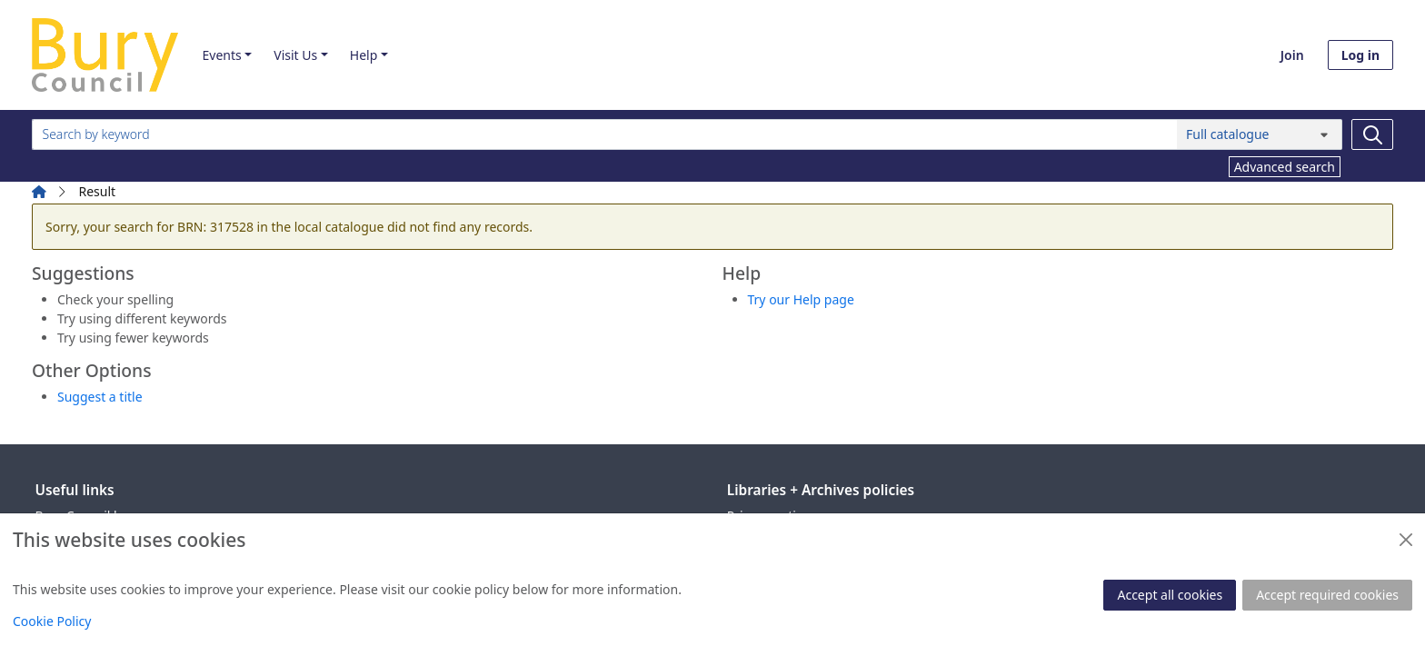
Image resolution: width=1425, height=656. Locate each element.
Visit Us (295, 55)
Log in (1360, 55)
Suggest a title (100, 396)
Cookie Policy (52, 621)
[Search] (1372, 134)
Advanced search (1284, 166)
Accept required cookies (1327, 594)
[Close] (1406, 539)
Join (1292, 55)
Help (364, 55)
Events (221, 55)
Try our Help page (801, 299)
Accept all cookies (1169, 594)
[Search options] (1259, 134)
